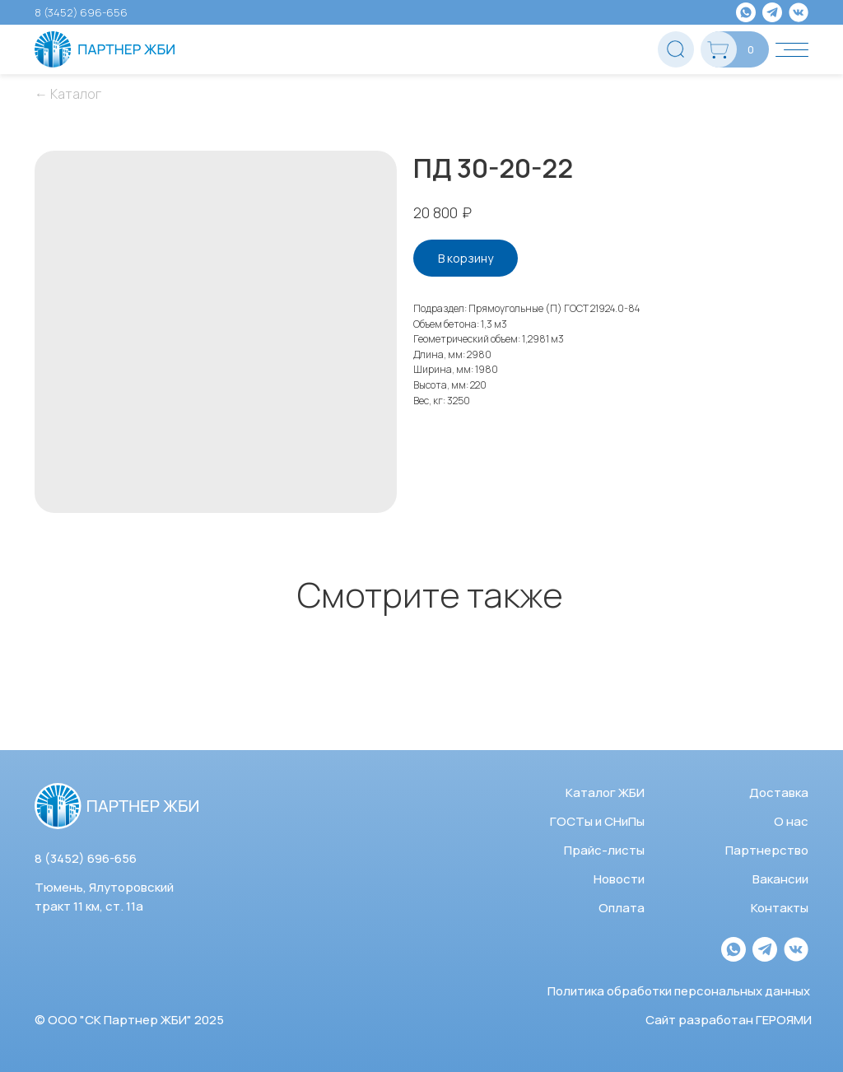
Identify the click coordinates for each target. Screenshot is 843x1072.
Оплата (621, 907)
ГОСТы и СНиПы (597, 821)
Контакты (779, 907)
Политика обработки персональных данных (678, 991)
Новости (619, 879)
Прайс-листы (604, 850)
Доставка (778, 792)
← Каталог (68, 94)
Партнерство (766, 850)
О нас (791, 821)
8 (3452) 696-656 (81, 12)
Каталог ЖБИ (605, 792)
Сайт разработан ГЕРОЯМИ (728, 1019)
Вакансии (780, 879)
